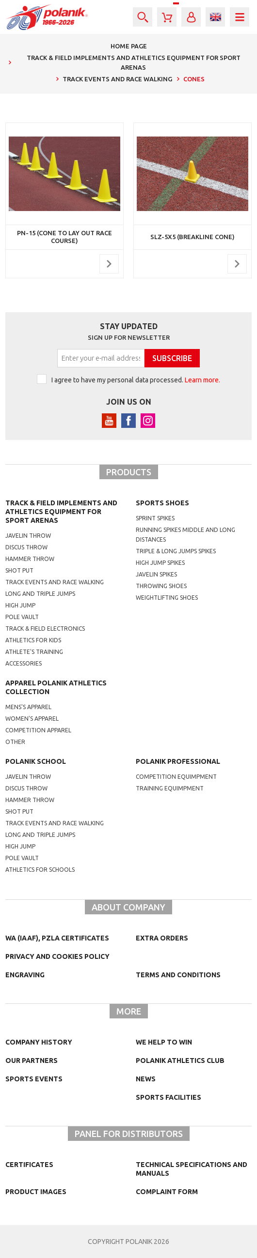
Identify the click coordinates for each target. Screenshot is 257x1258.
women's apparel (32, 718)
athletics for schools (40, 869)
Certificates (29, 1164)
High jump (20, 605)
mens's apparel (28, 707)
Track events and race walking (54, 582)
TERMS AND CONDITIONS (178, 975)
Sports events (34, 1079)
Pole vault (22, 617)
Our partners (31, 1060)
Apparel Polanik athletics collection (56, 687)
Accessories (23, 663)
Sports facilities (168, 1097)
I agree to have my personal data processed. (135, 380)
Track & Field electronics (45, 628)
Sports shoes (162, 503)
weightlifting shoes (167, 597)
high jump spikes (160, 563)
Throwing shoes (161, 586)
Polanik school (35, 761)
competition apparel (38, 730)
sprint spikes (155, 518)
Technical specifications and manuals (191, 1169)
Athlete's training (34, 652)
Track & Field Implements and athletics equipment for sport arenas (61, 511)
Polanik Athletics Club (180, 1060)
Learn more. (202, 380)
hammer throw (29, 800)
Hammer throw (29, 559)
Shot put (19, 570)
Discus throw (26, 547)
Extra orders (162, 938)
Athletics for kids (33, 640)
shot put (19, 811)
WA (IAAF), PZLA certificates (57, 938)
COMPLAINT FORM (167, 1192)
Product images (35, 1192)
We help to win (164, 1042)
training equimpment (170, 788)
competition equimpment (176, 776)
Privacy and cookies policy (57, 956)
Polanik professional (178, 761)
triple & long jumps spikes (176, 551)
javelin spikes (156, 574)
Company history (38, 1042)
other (15, 742)
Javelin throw (28, 535)
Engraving (25, 975)
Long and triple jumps (40, 594)
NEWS (146, 1079)
